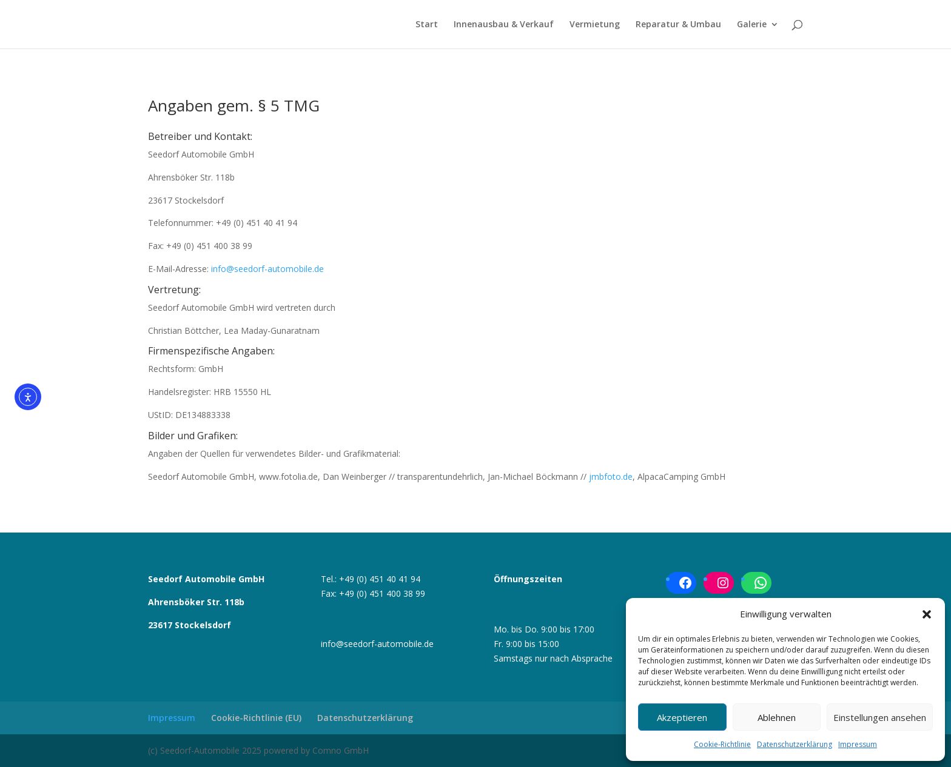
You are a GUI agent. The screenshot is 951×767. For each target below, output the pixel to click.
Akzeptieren (682, 717)
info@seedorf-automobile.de (267, 268)
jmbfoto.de (611, 476)
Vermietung (595, 25)
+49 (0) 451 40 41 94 (379, 579)
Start (426, 25)
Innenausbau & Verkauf (504, 25)
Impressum (857, 744)
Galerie (752, 25)
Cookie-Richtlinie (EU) (256, 717)
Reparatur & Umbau (678, 25)
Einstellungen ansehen (879, 717)
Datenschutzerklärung (794, 744)
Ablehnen (777, 717)
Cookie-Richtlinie (722, 744)
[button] (927, 614)
